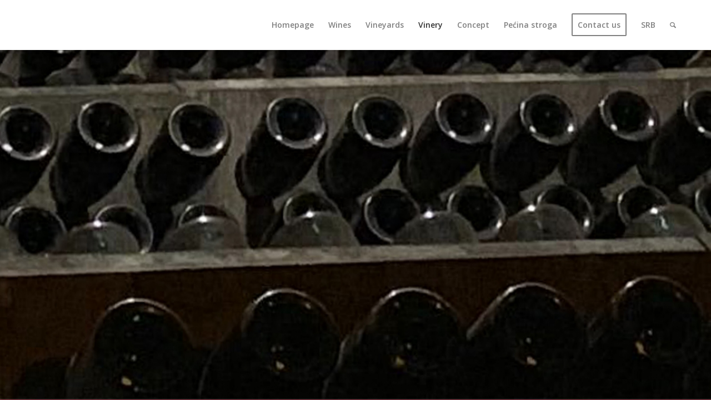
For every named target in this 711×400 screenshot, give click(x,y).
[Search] (673, 25)
